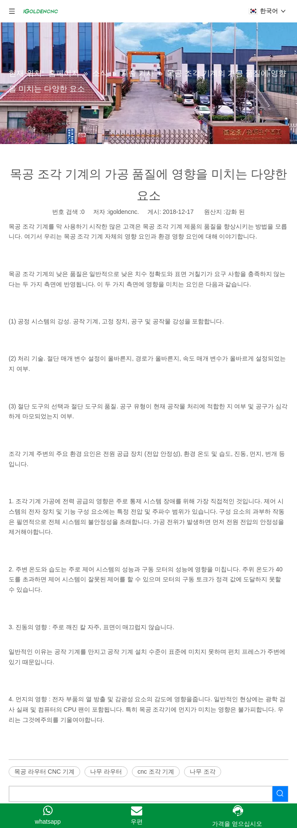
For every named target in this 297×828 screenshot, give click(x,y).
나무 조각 (203, 771)
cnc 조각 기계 (156, 771)
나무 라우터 (106, 771)
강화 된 (235, 211)
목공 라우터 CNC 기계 (44, 771)
